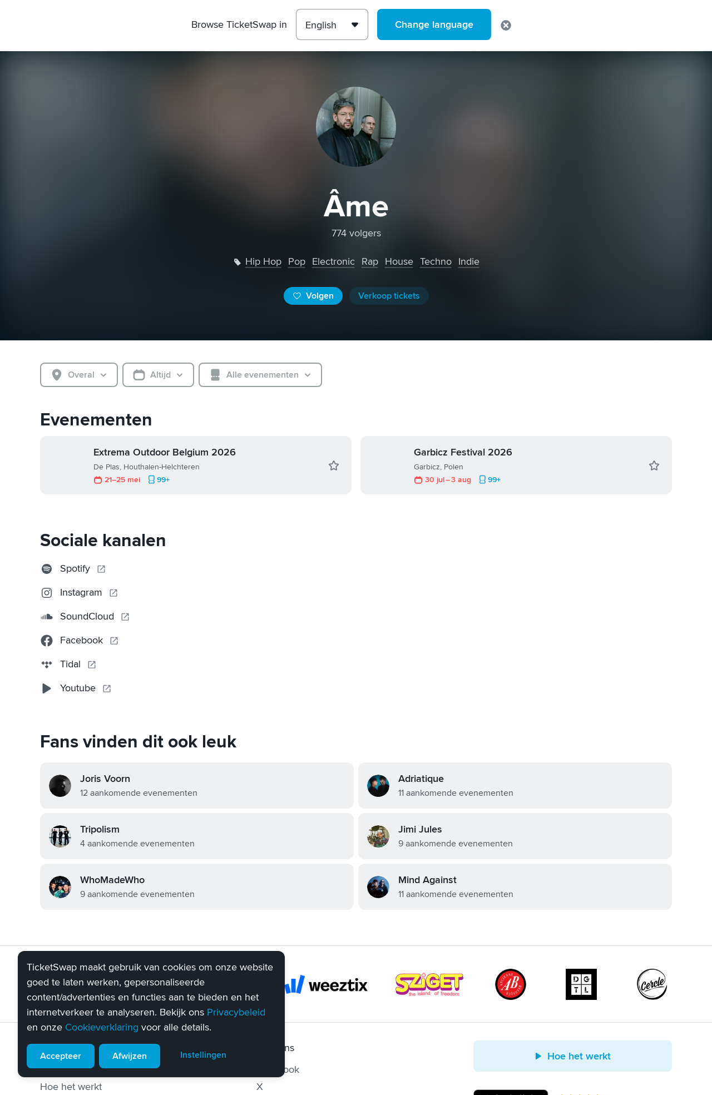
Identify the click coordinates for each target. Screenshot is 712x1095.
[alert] (151, 1014)
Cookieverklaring (102, 1027)
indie (468, 261)
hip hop (263, 261)
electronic (333, 261)
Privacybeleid (236, 1012)
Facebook (277, 1069)
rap (370, 261)
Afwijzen (129, 1056)
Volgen (313, 295)
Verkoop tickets (389, 295)
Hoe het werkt (71, 1087)
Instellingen (203, 1055)
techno (436, 261)
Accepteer (60, 1056)
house (399, 261)
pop (296, 261)
